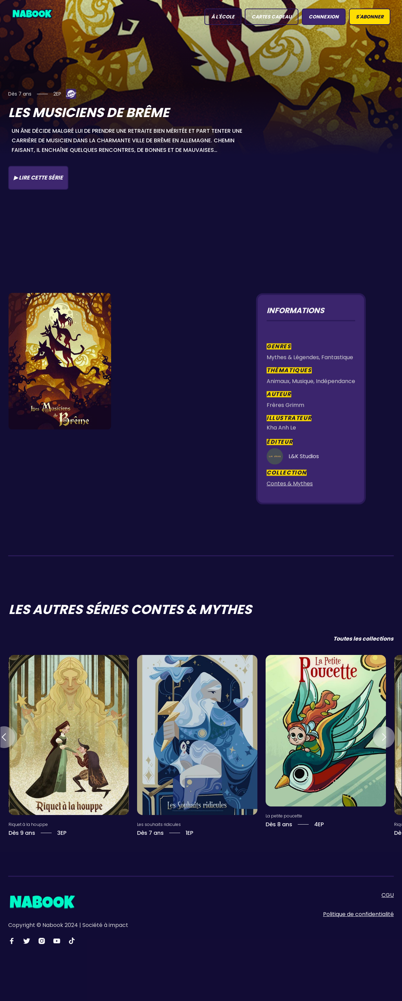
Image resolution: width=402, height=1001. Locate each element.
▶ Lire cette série (38, 178)
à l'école (222, 16)
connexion (324, 16)
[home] (32, 13)
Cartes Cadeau (272, 16)
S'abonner (370, 16)
